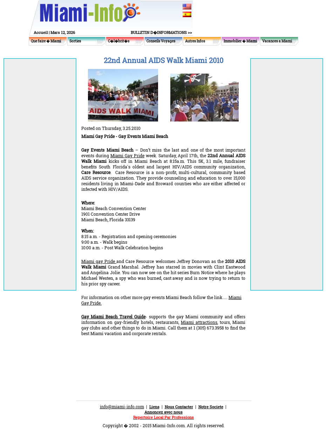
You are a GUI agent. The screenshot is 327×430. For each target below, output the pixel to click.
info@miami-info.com (122, 406)
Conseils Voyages (161, 41)
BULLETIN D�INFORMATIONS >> (161, 32)
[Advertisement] (163, 355)
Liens (154, 406)
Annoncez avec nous (163, 412)
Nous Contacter (179, 406)
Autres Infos (195, 41)
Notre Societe (210, 406)
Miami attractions (199, 322)
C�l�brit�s (118, 41)
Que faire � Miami (46, 41)
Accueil (41, 32)
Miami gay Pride (98, 261)
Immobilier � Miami (240, 41)
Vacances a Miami (277, 41)
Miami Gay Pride (127, 155)
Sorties (75, 41)
